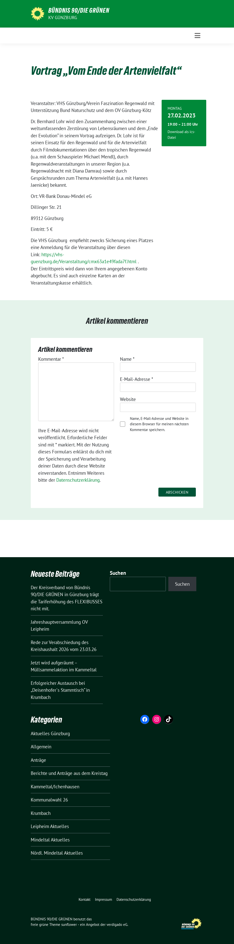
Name (127, 359)
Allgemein (41, 747)
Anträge (38, 760)
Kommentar (51, 359)
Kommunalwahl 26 (49, 800)
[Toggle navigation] (197, 35)
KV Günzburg (62, 17)
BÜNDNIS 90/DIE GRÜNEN (78, 10)
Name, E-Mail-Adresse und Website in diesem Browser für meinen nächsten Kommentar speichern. (159, 424)
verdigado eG (117, 924)
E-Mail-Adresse (136, 379)
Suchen (118, 573)
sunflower (69, 924)
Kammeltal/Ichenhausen (55, 787)
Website (128, 399)
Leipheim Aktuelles (50, 826)
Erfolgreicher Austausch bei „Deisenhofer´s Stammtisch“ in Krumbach (60, 690)
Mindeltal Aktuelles (50, 840)
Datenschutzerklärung (78, 480)
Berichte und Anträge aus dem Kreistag (69, 773)
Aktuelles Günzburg (50, 733)
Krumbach (41, 813)
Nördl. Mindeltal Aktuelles (57, 853)
